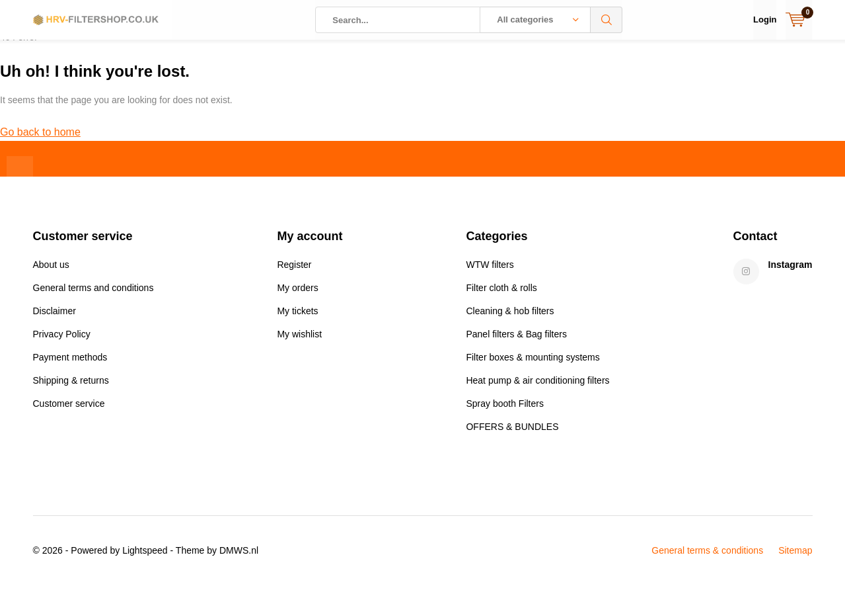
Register (294, 274)
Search (606, 20)
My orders (297, 297)
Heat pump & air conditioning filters (537, 390)
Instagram (790, 274)
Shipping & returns (71, 390)
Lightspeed (145, 560)
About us (51, 274)
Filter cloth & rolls (501, 297)
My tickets (297, 321)
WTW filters (489, 274)
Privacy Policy (62, 344)
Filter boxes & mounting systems (532, 367)
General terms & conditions (707, 560)
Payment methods (70, 367)
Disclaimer (54, 321)
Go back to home (40, 142)
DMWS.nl (238, 560)
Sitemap (795, 560)
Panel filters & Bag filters (516, 344)
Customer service (69, 413)
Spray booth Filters (505, 413)
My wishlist (299, 344)
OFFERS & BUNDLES (512, 436)
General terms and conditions (93, 297)
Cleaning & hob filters (510, 321)
